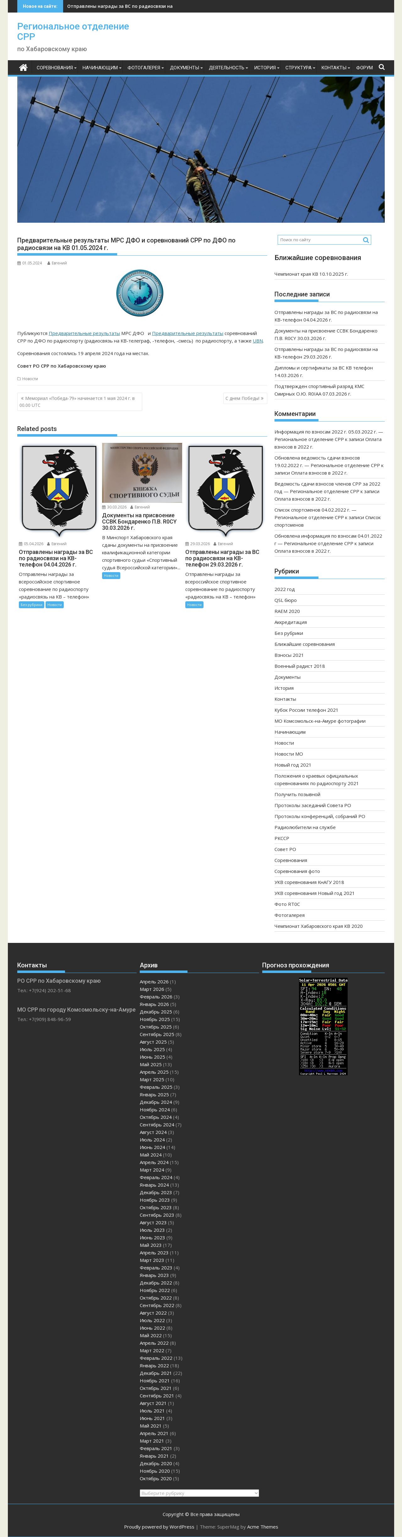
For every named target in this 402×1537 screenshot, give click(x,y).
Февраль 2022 (156, 1358)
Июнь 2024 (152, 1147)
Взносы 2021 (289, 655)
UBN (258, 341)
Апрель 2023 (154, 1252)
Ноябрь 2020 (155, 1471)
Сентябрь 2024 (157, 1124)
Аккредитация (290, 622)
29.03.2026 (197, 543)
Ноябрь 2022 (155, 1290)
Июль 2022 (152, 1320)
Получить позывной (297, 794)
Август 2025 (153, 1042)
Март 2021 (152, 1441)
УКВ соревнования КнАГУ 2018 (309, 882)
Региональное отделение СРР (73, 31)
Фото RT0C (287, 904)
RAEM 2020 (287, 611)
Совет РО (285, 849)
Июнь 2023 (152, 1237)
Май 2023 (151, 1245)
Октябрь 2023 (156, 1207)
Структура (298, 68)
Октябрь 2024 (156, 1117)
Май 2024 (151, 1154)
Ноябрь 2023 (155, 1200)
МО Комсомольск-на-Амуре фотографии (320, 721)
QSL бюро (285, 600)
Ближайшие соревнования (304, 644)
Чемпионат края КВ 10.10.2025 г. (311, 274)
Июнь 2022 (152, 1328)
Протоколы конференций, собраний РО (319, 816)
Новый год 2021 (293, 765)
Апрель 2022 (154, 1343)
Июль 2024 (152, 1139)
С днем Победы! (242, 398)
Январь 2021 (154, 1456)
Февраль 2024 (156, 1177)
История (265, 68)
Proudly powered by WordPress (159, 1527)
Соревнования (55, 68)
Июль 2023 (152, 1230)
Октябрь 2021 (156, 1388)
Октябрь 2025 (156, 1027)
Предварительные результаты (84, 333)
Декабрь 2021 (156, 1373)
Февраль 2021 (156, 1448)
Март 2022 (152, 1350)
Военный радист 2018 (299, 666)
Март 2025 (152, 1079)
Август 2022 (153, 1313)
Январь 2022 (154, 1365)
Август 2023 (153, 1222)
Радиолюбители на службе (305, 827)
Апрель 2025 (154, 1072)
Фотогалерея (144, 68)
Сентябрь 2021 (157, 1395)
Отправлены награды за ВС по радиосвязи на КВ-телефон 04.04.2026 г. (148, 6)
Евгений (57, 263)
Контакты (333, 68)
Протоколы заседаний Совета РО (312, 805)
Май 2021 (151, 1426)
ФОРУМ (364, 68)
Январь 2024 (154, 1185)
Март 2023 (152, 1260)
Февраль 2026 (156, 996)
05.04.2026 (31, 543)
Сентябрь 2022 (157, 1305)
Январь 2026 (154, 1004)
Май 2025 (151, 1064)
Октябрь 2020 (156, 1478)
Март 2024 (152, 1170)
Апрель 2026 (154, 981)
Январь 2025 (154, 1094)
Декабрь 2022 (156, 1282)
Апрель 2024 (154, 1162)
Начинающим (100, 68)
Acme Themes (262, 1527)
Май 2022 (151, 1335)
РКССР (281, 838)
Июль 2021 (152, 1410)
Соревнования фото (297, 871)
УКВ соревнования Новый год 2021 (314, 893)
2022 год (284, 589)
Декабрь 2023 (156, 1192)
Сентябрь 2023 (157, 1215)
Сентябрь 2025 (157, 1034)
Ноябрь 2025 (155, 1019)
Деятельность (226, 68)
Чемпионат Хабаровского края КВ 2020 (318, 926)
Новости (30, 378)
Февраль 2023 (156, 1267)
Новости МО (288, 754)
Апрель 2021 (154, 1433)
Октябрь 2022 (156, 1298)
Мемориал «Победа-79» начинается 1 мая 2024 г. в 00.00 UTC (77, 401)
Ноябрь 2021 (155, 1380)
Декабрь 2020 (156, 1463)
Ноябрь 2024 (155, 1109)
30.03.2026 (114, 507)
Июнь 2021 (152, 1418)
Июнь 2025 (152, 1057)
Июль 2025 (152, 1049)
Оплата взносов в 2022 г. (319, 473)
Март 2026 (152, 989)
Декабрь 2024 (156, 1102)
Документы (184, 68)
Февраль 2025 (156, 1087)
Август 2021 (153, 1403)
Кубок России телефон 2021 (306, 710)
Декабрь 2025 (156, 1011)
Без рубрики (31, 604)
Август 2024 (153, 1132)
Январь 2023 (154, 1275)
